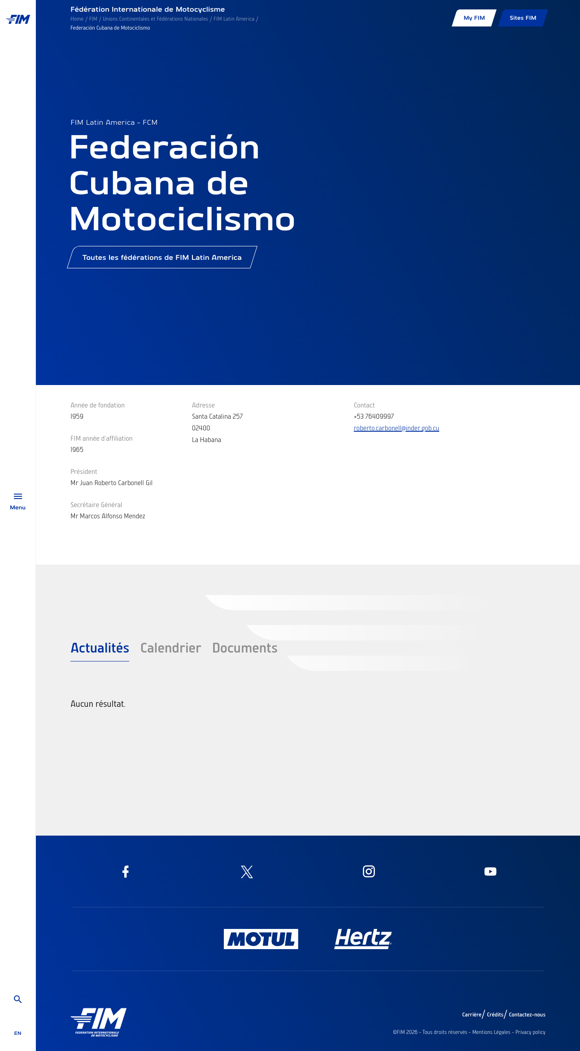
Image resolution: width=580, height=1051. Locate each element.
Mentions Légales (491, 1032)
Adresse (203, 404)
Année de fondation (97, 404)
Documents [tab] (245, 647)
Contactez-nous (527, 1014)
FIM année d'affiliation (101, 438)
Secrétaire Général (96, 504)
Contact (364, 404)
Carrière (471, 1014)
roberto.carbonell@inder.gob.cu (396, 427)
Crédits (495, 1014)
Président (83, 471)
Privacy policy (530, 1032)
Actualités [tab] (99, 647)
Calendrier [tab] (170, 647)
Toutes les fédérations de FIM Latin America (162, 260)
